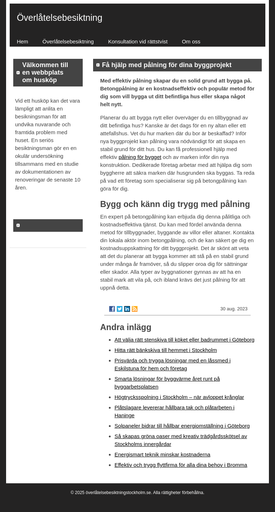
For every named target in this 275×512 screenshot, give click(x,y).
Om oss (191, 41)
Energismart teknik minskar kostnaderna (163, 454)
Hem (22, 41)
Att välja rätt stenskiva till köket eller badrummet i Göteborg (185, 340)
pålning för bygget (140, 157)
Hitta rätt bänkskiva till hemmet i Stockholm (166, 350)
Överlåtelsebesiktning (68, 41)
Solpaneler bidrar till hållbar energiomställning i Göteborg (182, 426)
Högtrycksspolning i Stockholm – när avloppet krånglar (179, 397)
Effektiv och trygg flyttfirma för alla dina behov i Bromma (181, 465)
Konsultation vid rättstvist (138, 41)
